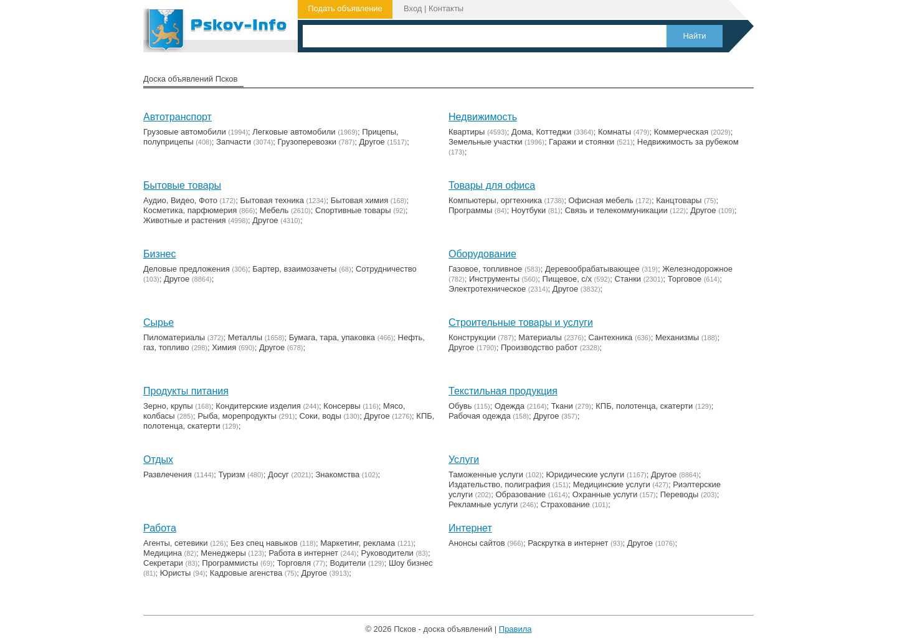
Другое (372, 141)
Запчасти (233, 141)
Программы (470, 210)
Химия (224, 347)
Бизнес (159, 254)
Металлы (245, 337)
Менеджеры (223, 553)
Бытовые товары (182, 185)
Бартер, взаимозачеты (294, 269)
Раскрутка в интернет (568, 543)
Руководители (387, 553)
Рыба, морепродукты (237, 416)
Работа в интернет (303, 553)
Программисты (230, 563)
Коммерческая (681, 131)
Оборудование (482, 254)
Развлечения (167, 474)
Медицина (162, 553)
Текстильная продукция (503, 391)
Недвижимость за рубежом (688, 141)
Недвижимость (482, 117)
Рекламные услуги (483, 504)
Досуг (278, 474)
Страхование (565, 504)
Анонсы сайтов (476, 543)
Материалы (540, 337)
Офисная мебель (601, 200)
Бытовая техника (272, 200)
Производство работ (539, 347)
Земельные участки (485, 141)
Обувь (460, 406)
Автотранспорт (177, 117)
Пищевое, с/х (567, 278)
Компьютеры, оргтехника (495, 200)
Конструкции (472, 337)
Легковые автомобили (293, 131)
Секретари (163, 563)
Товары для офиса (491, 185)
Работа (159, 528)
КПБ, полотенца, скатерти (644, 406)
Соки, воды (320, 416)
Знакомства (338, 474)
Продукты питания (186, 391)
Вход (413, 8)
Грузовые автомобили (184, 131)
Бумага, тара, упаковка (332, 337)
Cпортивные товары (353, 210)
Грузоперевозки (307, 141)
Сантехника (611, 337)
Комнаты (614, 131)
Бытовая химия (360, 200)
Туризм (231, 474)
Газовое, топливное (485, 269)
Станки (628, 278)
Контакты (446, 8)
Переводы (679, 494)
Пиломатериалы (174, 337)
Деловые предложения (186, 269)
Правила (515, 629)
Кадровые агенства (246, 573)
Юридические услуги (585, 474)
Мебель (274, 210)
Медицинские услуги (611, 484)
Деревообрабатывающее (592, 269)
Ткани (562, 406)
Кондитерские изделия (258, 406)
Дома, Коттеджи (541, 131)
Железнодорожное (697, 269)
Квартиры (466, 131)
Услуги (463, 459)
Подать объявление (345, 8)
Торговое (684, 278)
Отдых (158, 459)
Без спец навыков (264, 543)
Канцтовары (678, 200)
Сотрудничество (386, 269)
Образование (521, 494)
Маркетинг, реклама (357, 543)
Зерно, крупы (168, 406)
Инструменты (494, 278)
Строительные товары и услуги (520, 322)
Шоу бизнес (411, 563)
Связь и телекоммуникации (616, 210)
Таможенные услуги (485, 474)
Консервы (341, 406)
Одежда (509, 406)
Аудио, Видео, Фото (180, 200)
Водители (348, 563)
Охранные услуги (604, 494)
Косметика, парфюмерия (190, 210)
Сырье (158, 322)
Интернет (470, 528)
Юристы (175, 573)
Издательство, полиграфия (499, 484)
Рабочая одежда (479, 416)
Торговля (294, 563)
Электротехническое (487, 288)
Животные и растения (184, 220)
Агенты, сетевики (175, 543)
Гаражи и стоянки (581, 141)
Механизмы (677, 337)
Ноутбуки (528, 210)
